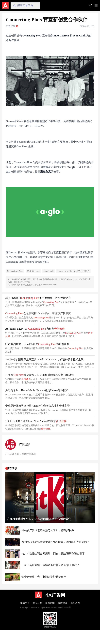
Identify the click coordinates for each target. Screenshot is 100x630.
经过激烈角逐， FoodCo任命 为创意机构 (37, 344)
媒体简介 (25, 603)
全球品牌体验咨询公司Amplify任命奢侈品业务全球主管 (37, 405)
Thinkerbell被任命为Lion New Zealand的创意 (36, 421)
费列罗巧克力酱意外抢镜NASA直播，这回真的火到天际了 (55, 542)
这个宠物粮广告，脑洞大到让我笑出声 (43, 576)
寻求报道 (62, 603)
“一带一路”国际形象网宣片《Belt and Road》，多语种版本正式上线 (44, 359)
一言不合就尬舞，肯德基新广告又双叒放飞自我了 (50, 565)
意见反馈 (37, 603)
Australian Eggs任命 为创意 (35, 328)
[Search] (25, 5)
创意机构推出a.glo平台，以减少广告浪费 (38, 313)
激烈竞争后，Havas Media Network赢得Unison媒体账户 (36, 390)
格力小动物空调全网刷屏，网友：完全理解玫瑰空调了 (53, 553)
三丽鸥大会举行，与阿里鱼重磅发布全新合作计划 (39, 374)
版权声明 (50, 603)
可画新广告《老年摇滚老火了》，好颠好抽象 (47, 530)
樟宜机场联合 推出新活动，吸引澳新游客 (38, 297)
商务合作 (75, 603)
